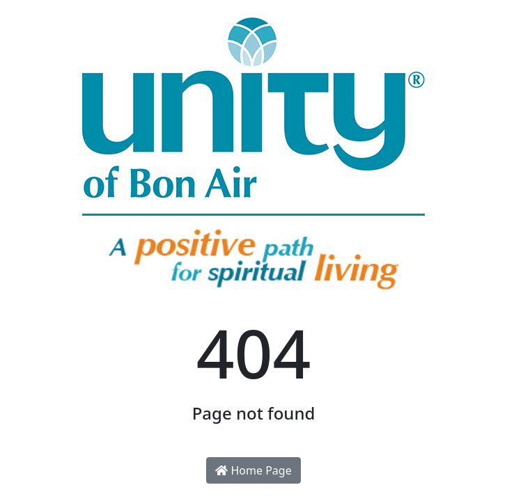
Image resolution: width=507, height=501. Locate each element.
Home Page (253, 470)
